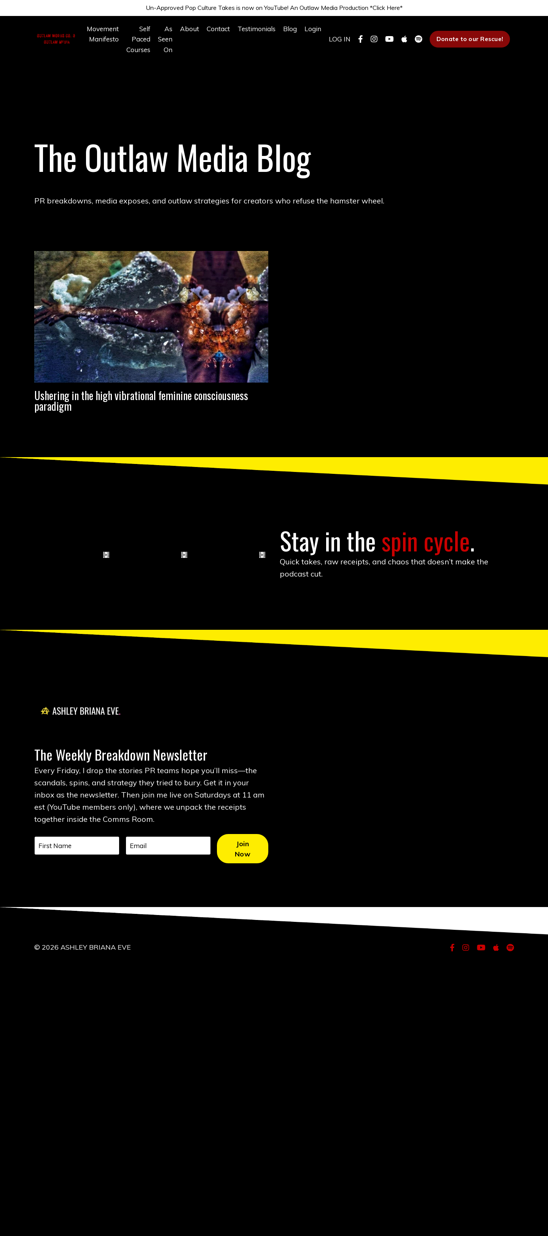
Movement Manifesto (91, 39)
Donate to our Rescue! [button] (469, 44)
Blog (286, 33)
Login (310, 33)
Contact (211, 33)
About (181, 33)
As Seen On (156, 44)
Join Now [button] (248, 1123)
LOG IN (337, 44)
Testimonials (251, 33)
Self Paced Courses (128, 44)
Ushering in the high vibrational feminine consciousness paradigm (141, 446)
